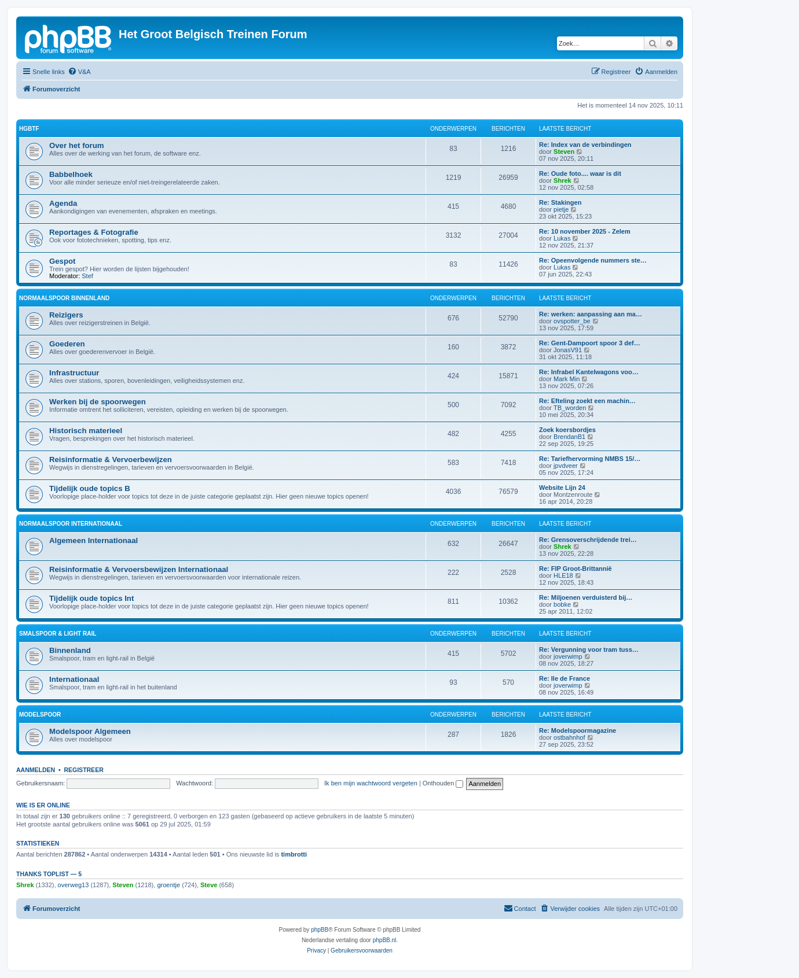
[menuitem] (79, 72)
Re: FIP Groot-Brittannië (575, 568)
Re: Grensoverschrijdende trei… (588, 539)
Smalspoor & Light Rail (57, 633)
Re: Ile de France (564, 678)
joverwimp (568, 656)
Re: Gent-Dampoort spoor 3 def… (589, 342)
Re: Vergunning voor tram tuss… (589, 649)
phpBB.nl (385, 940)
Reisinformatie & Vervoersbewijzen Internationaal (138, 569)
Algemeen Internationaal (93, 540)
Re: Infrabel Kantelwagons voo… (589, 371)
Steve (208, 884)
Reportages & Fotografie (93, 232)
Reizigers (66, 315)
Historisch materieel (85, 430)
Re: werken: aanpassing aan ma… (590, 314)
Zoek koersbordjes (567, 429)
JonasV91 (568, 349)
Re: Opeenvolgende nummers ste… (593, 260)
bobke (562, 604)
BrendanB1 (569, 436)
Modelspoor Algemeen (90, 731)
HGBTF (29, 129)
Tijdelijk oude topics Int (91, 598)
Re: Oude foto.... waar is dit (580, 173)
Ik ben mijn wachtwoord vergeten (370, 783)
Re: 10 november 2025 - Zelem (585, 231)
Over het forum (76, 145)
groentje (168, 884)
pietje (561, 209)
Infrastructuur (74, 372)
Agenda (63, 203)
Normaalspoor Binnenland (64, 298)
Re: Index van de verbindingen (585, 144)
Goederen (67, 343)
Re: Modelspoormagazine (577, 730)
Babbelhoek (71, 174)
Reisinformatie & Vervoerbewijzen (110, 459)
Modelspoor (40, 714)
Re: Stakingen (560, 202)
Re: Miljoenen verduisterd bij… (585, 597)
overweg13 (73, 884)
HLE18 (563, 575)
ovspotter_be (572, 321)
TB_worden (570, 407)
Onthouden (443, 783)
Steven (564, 151)
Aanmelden (35, 769)
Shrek (562, 180)
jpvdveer (566, 465)
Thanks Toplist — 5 (49, 873)
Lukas (562, 238)
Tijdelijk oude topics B (89, 488)
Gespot (62, 261)
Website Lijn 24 (562, 487)
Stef (87, 275)
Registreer (83, 769)
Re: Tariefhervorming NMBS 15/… (589, 458)
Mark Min (567, 378)
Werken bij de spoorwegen (97, 401)
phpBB (319, 930)
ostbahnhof (569, 737)
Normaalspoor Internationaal (70, 524)
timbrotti (294, 854)
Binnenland (70, 650)
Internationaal (74, 679)
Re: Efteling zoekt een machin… (587, 400)
